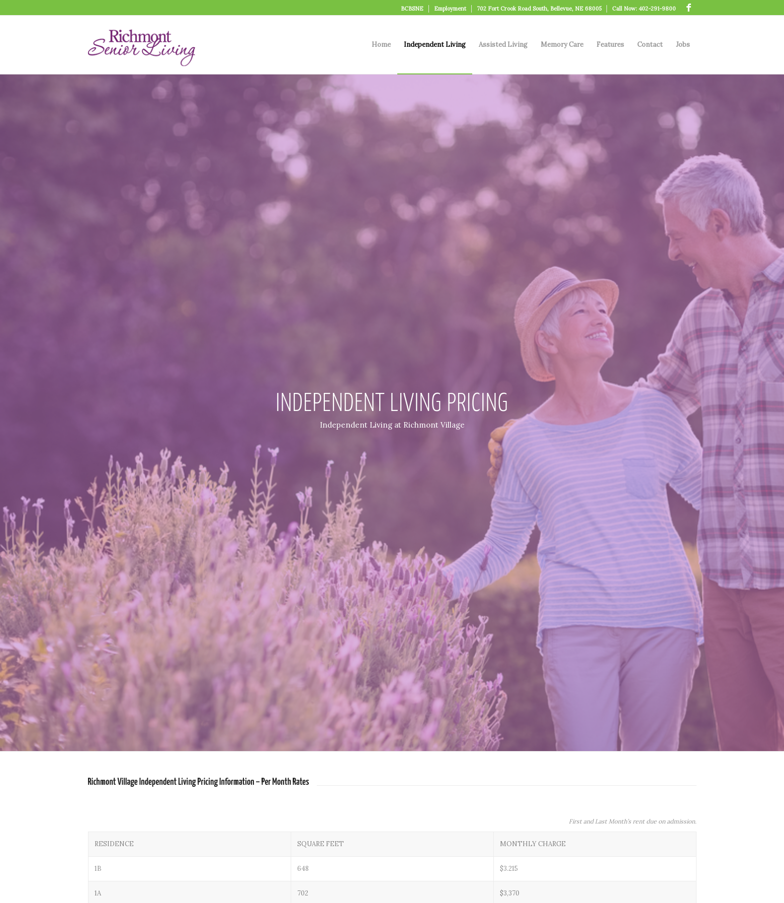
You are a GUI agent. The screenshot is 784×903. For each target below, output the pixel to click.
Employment (450, 8)
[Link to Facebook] (688, 7)
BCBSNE (412, 8)
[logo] (141, 45)
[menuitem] (412, 9)
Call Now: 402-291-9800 (644, 8)
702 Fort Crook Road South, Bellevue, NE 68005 (539, 8)
